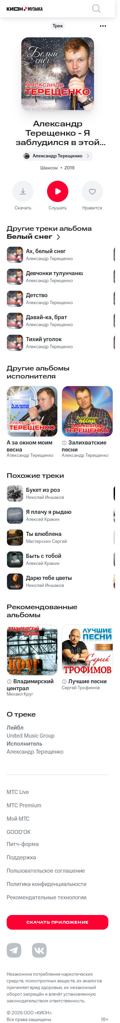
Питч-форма (23, 844)
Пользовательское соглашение (46, 871)
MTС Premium (24, 806)
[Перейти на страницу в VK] (39, 950)
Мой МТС (18, 819)
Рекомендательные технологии (46, 898)
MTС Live (18, 792)
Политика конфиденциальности (46, 884)
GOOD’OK (19, 832)
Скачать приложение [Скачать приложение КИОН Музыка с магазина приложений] (57, 922)
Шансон (49, 168)
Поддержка (21, 858)
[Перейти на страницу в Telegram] (14, 950)
